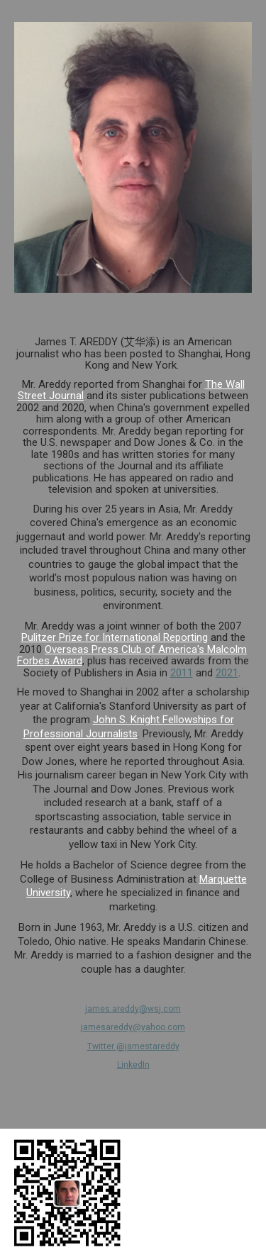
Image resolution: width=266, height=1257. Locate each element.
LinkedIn (133, 1065)
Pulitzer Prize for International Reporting (114, 637)
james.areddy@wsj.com (133, 1009)
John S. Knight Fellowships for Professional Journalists (128, 726)
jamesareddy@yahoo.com (133, 1027)
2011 (181, 672)
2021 (227, 672)
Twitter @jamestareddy (133, 1046)
